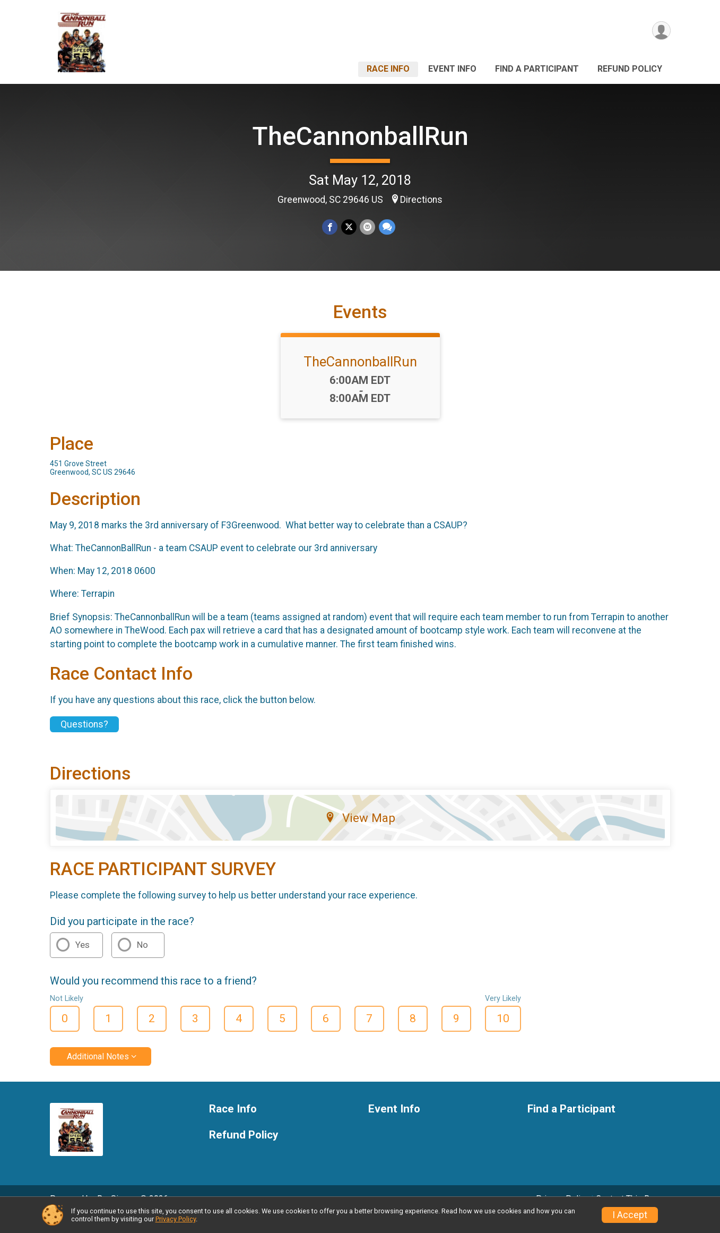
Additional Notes (98, 1071)
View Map (360, 833)
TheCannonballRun (360, 136)
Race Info (388, 69)
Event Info (452, 69)
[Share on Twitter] (349, 227)
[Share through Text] (386, 227)
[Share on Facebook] (330, 227)
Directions (421, 199)
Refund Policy (629, 69)
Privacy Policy (175, 1219)
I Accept (629, 1215)
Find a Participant (537, 69)
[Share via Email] (367, 227)
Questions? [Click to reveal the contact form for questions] (84, 739)
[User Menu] (661, 31)
